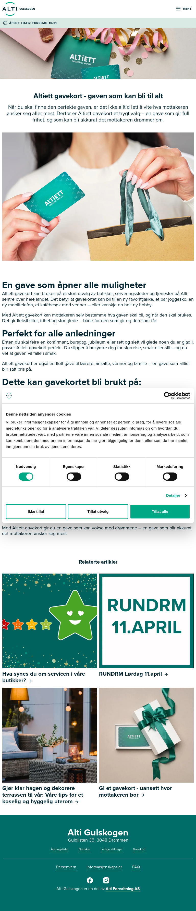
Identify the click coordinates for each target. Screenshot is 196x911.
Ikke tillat (36, 511)
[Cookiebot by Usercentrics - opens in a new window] (167, 395)
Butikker (84, 849)
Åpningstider (60, 849)
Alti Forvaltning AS (123, 889)
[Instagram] (106, 882)
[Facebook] (90, 882)
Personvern (66, 867)
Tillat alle (160, 511)
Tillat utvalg (97, 511)
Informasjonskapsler (104, 867)
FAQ (136, 867)
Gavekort (139, 849)
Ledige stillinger (112, 849)
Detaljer (173, 495)
